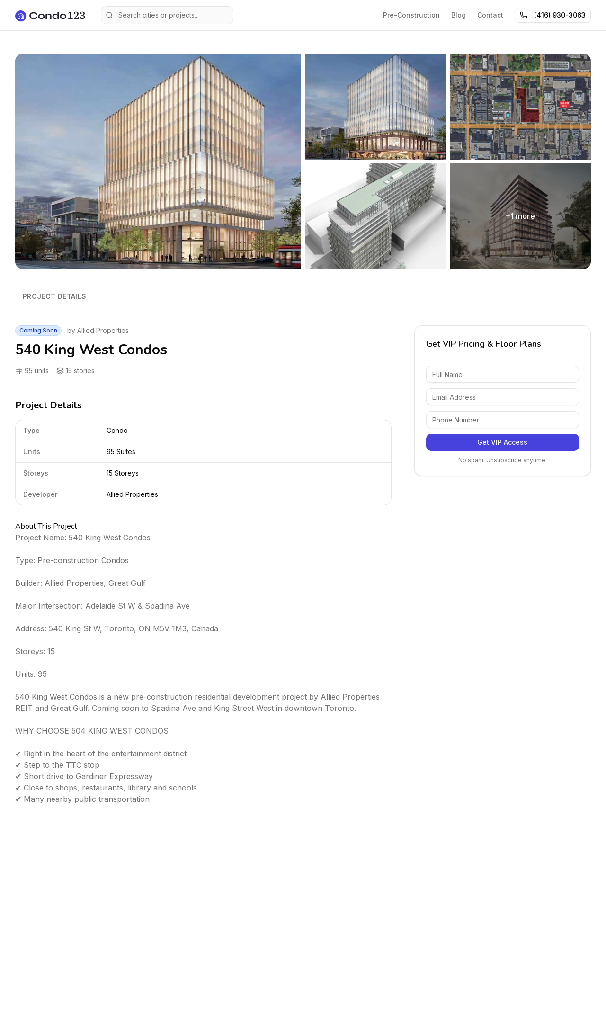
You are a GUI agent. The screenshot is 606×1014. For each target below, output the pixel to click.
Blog (458, 15)
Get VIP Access (502, 442)
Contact (490, 15)
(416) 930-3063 (553, 15)
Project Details (54, 296)
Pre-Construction (411, 15)
